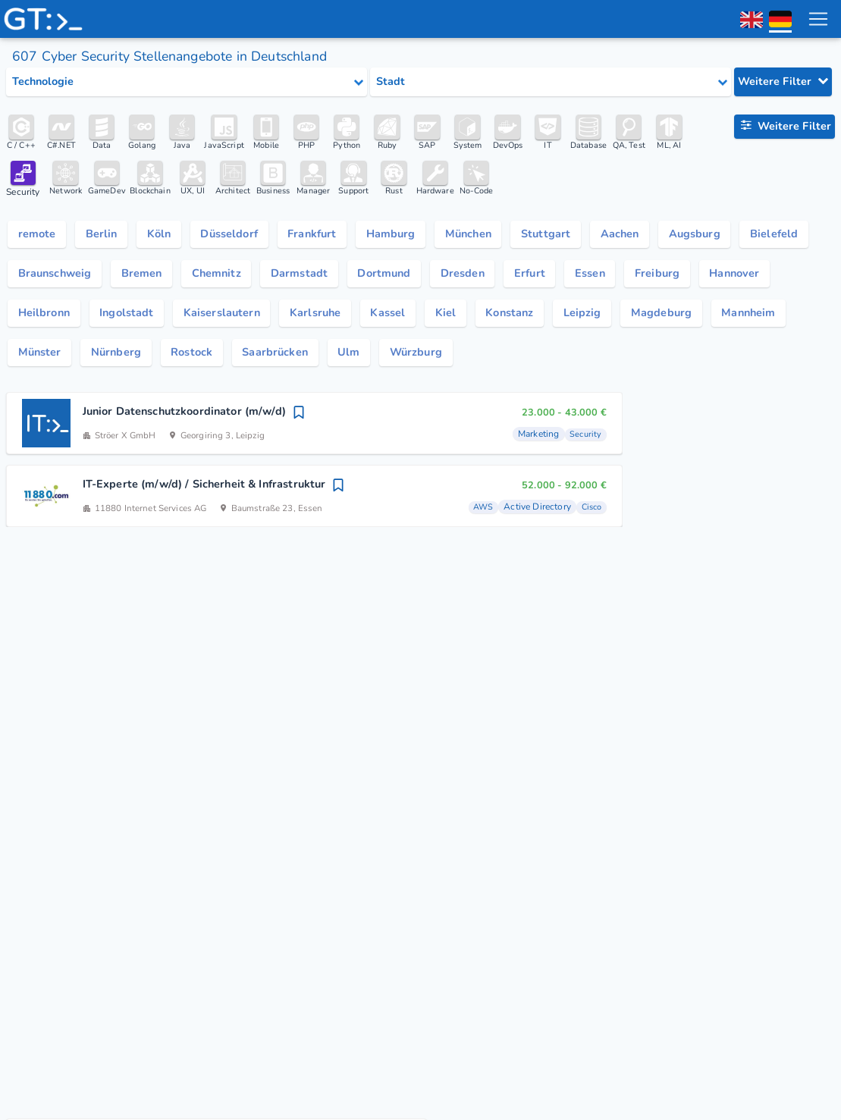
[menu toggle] (817, 19)
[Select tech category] (186, 81)
